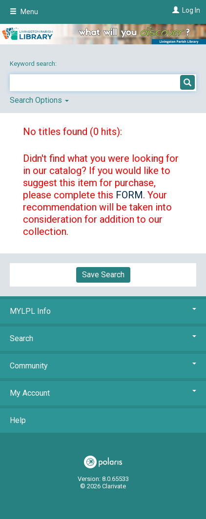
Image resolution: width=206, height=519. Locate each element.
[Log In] (174, 10)
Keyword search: (34, 63)
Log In (191, 10)
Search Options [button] (39, 100)
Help (18, 420)
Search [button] (103, 338)
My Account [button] (103, 393)
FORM (129, 195)
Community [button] (103, 365)
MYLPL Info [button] (103, 311)
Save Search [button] (103, 274)
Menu (24, 12)
